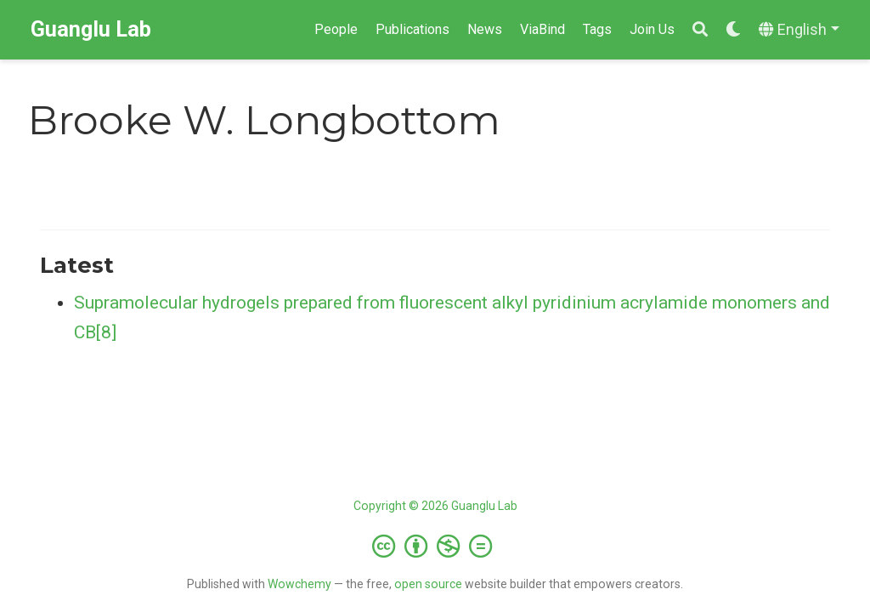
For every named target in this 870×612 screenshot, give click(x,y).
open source (428, 584)
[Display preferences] (733, 30)
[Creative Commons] (435, 546)
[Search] (700, 30)
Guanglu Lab (91, 29)
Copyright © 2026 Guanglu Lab (435, 506)
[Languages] (799, 30)
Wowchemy (299, 584)
